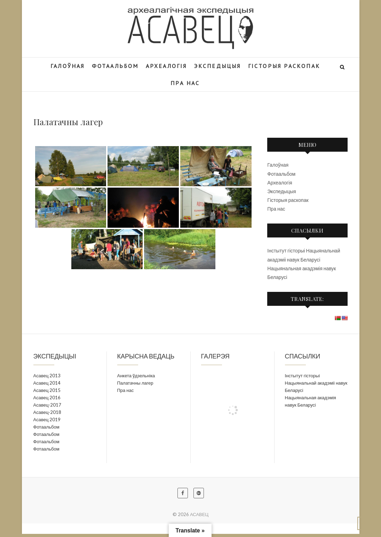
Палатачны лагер (135, 383)
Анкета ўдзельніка (136, 375)
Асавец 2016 (47, 397)
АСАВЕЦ (199, 514)
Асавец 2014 (47, 383)
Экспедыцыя (281, 191)
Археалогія (279, 183)
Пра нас (276, 209)
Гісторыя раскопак (287, 200)
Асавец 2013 (47, 375)
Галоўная (277, 165)
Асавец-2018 (47, 412)
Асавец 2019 (47, 419)
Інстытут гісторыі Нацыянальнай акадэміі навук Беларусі (316, 383)
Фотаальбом (281, 174)
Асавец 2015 (47, 390)
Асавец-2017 (47, 405)
